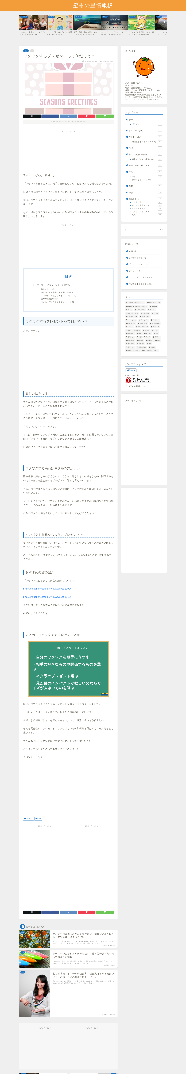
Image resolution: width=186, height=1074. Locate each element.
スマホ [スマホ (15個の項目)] (156, 313)
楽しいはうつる (48, 289)
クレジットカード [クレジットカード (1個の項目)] (133, 313)
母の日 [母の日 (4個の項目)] (148, 337)
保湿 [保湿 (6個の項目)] (129, 330)
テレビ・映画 (145, 137)
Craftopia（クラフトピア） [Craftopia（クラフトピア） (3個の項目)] (136, 303)
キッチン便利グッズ (147, 205)
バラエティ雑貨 (147, 208)
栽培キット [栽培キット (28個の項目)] (131, 337)
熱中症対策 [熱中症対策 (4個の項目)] (131, 340)
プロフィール (135, 271)
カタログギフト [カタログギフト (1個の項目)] (140, 310)
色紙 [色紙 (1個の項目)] (150, 343)
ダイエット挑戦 (145, 130)
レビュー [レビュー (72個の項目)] (130, 327)
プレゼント (29, 818)
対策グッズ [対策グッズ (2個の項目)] (131, 333)
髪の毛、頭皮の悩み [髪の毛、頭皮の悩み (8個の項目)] (134, 350)
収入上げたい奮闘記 (145, 154)
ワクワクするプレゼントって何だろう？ (55, 285)
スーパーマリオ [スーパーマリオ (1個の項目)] (132, 316)
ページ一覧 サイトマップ (140, 277)
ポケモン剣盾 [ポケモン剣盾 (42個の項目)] (143, 323)
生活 (26, 51)
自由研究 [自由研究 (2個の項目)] (141, 343)
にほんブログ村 (132, 375)
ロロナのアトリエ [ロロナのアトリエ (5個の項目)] (143, 327)
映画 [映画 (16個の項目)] (157, 333)
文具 (147, 214)
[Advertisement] (68, 152)
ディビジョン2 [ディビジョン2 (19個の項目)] (146, 316)
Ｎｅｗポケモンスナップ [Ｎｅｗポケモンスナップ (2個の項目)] (151, 350)
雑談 (145, 192)
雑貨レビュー (145, 199)
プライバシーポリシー (138, 264)
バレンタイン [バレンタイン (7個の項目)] (144, 320)
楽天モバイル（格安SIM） (147, 159)
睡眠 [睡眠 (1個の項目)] (158, 340)
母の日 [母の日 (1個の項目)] (157, 337)
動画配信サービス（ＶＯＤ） (147, 142)
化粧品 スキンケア (147, 211)
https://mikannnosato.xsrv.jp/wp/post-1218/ (47, 597)
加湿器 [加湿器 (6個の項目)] (147, 330)
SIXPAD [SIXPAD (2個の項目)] (154, 306)
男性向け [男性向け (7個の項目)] (150, 340)
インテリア (147, 202)
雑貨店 (39, 818)
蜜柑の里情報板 (93, 5)
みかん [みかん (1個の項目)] (130, 310)
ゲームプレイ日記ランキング (136, 386)
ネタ (145, 147)
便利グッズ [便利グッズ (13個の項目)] (156, 327)
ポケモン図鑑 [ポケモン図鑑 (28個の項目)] (156, 323)
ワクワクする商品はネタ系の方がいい (57, 292)
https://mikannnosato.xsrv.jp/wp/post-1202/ (47, 588)
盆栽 (145, 186)
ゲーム (145, 119)
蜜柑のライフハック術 (147, 180)
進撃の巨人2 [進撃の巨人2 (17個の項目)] (142, 347)
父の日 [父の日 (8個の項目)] (141, 340)
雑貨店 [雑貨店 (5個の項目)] (153, 347)
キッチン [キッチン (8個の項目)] (152, 310)
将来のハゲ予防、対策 (145, 165)
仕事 (147, 176)
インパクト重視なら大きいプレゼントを (58, 295)
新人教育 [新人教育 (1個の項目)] (148, 333)
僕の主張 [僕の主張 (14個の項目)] (137, 330)
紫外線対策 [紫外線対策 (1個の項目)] (131, 343)
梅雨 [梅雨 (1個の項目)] (140, 337)
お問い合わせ (135, 251)
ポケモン (147, 124)
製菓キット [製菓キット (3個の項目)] (131, 347)
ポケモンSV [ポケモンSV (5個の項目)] (131, 323)
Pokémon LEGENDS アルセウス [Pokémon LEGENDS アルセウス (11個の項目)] (137, 306)
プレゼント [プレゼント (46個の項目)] (156, 320)
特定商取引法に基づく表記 (140, 284)
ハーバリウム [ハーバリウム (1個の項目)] (132, 320)
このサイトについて (137, 258)
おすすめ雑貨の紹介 (50, 299)
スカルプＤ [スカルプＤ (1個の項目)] (146, 313)
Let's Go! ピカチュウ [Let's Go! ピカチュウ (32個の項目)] (154, 303)
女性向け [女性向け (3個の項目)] (155, 330)
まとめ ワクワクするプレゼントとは (57, 302)
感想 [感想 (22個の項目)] (140, 333)
